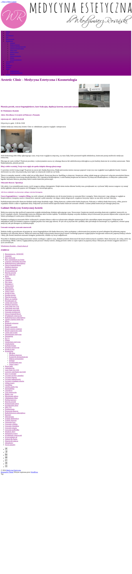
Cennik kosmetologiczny (16, 73)
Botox (7, 276)
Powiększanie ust (10, 301)
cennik (7, 69)
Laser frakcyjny (10, 61)
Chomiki (8, 278)
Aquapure (12, 43)
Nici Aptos (8, 282)
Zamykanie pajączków (12, 310)
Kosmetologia (9, 41)
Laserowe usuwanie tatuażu (17, 48)
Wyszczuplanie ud (11, 271)
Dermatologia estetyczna (13, 334)
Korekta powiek (10, 295)
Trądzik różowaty (11, 420)
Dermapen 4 (9, 65)
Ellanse (7, 340)
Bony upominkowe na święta (14, 260)
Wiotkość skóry (10, 432)
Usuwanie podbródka (12, 430)
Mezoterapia (9, 288)
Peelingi (12, 58)
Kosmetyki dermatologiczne (18, 357)
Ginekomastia (9, 344)
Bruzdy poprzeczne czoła (13, 331)
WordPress (34, 472)
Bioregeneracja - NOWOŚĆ (14, 254)
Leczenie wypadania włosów (14, 381)
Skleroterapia (9, 417)
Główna (8, 32)
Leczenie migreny (11, 377)
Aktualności (9, 443)
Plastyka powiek (10, 39)
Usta (7, 37)
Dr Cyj (7, 338)
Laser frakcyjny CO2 (12, 306)
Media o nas (9, 394)
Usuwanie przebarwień (15, 60)
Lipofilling (8, 385)
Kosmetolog (9, 351)
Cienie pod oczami (11, 303)
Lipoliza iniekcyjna (11, 387)
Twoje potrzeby (10, 445)
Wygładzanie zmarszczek (13, 316)
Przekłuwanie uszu (15, 362)
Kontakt (8, 75)
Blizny (7, 321)
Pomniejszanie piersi (12, 403)
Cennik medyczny (14, 71)
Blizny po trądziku (11, 299)
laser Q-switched (10, 374)
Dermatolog (9, 336)
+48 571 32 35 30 (18, 119)
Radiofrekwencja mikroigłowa (15, 263)
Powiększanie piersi (11, 405)
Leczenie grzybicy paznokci (14, 375)
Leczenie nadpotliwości (13, 379)
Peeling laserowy (10, 400)
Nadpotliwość (9, 289)
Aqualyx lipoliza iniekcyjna (14, 319)
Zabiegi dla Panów (11, 439)
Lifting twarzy (10, 383)
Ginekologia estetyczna (13, 342)
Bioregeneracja (9, 35)
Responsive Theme (7, 472)
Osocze (8, 63)
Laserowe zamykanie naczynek (18, 46)
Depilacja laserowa (15, 45)
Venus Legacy (13, 50)
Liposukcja (8, 280)
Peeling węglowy (14, 52)
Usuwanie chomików (12, 426)
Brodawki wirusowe (11, 323)
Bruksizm (8, 325)
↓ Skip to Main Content (8, 2)
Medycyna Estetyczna (13, 470)
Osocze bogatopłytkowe (13, 265)
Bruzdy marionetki (11, 327)
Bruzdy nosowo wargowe (13, 329)
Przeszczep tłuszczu (11, 411)
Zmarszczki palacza (11, 441)
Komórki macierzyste (12, 347)
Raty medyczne (10, 258)
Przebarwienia (10, 409)
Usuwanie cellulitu (11, 424)
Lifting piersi (9, 286)
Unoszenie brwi (10, 422)
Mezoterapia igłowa (11, 396)
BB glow (12, 54)
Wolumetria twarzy (11, 433)
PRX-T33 (8, 407)
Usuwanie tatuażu (11, 269)
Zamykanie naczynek (12, 308)
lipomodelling (9, 389)
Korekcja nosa (10, 293)
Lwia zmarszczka (10, 392)
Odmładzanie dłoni (11, 398)
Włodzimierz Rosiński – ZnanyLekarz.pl (14, 246)
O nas (7, 33)
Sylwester (8, 67)
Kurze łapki (9, 366)
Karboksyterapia (10, 346)
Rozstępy (8, 415)
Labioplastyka (9, 368)
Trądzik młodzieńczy (12, 418)
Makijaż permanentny (15, 56)
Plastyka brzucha (10, 297)
